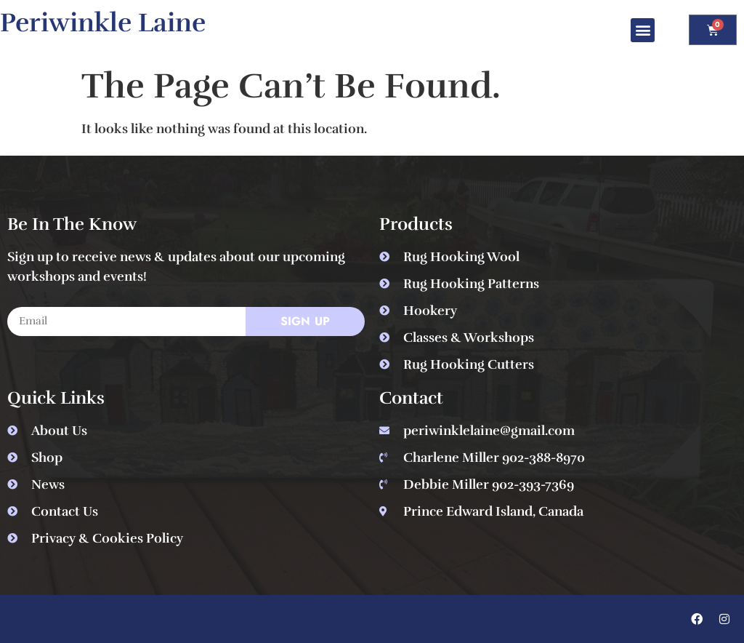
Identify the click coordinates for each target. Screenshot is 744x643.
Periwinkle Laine (103, 23)
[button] (643, 30)
